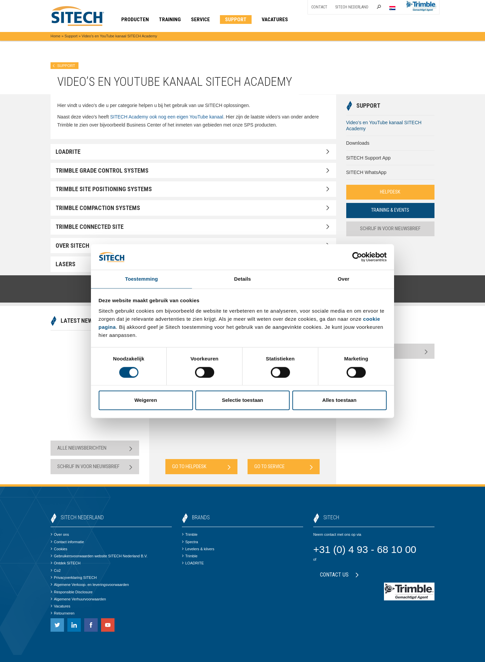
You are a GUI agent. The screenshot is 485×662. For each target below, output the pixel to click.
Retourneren (62, 613)
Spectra (190, 542)
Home (55, 36)
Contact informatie (67, 542)
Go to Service (283, 466)
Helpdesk (390, 192)
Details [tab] (242, 279)
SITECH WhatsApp (366, 172)
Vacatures (60, 606)
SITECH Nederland (351, 7)
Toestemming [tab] (141, 279)
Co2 (56, 570)
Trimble (189, 534)
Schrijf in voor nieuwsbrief (390, 229)
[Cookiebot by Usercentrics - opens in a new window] (357, 256)
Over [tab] (344, 279)
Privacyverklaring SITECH (74, 578)
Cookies (59, 549)
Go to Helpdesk (201, 466)
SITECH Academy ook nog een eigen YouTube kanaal (166, 116)
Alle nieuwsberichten (94, 448)
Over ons (60, 534)
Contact (319, 7)
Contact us (339, 574)
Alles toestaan (339, 401)
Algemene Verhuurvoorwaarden (78, 599)
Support (71, 36)
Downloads (357, 143)
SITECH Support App (368, 158)
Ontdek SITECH (65, 563)
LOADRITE (193, 563)
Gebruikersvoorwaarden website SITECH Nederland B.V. (99, 556)
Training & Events (390, 211)
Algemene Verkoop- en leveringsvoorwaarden (90, 585)
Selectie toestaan (242, 401)
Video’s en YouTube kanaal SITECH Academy (384, 125)
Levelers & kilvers (198, 549)
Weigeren (145, 401)
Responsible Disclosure (72, 592)
